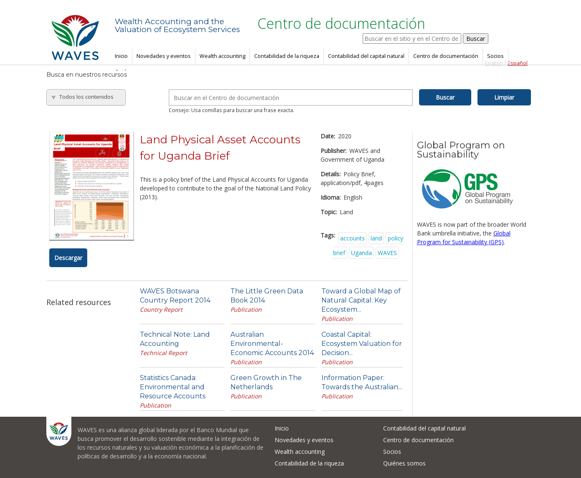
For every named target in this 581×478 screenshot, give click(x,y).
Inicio (121, 56)
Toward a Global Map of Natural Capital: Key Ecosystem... (361, 300)
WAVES (387, 253)
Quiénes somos (404, 463)
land (376, 238)
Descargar (68, 258)
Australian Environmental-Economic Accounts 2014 (272, 343)
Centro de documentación (445, 56)
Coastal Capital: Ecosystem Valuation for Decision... (361, 343)
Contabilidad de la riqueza (286, 56)
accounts (352, 238)
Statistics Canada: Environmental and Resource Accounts (172, 387)
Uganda (361, 253)
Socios (495, 56)
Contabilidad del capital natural (366, 56)
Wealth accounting (222, 56)
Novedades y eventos (163, 56)
